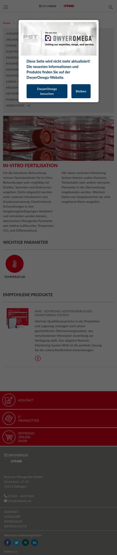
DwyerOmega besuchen (47, 91)
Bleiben (81, 91)
